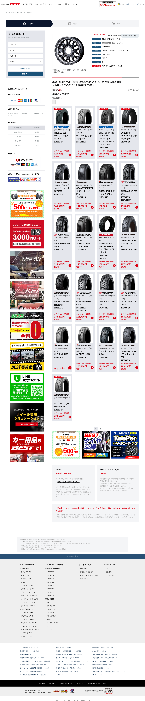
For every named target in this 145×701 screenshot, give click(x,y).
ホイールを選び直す (129, 35)
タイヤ (27, 4)
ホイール (40, 4)
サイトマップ (80, 683)
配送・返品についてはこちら (68, 482)
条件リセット (26, 68)
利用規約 (51, 683)
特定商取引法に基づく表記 (97, 683)
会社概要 (42, 683)
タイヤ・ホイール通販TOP (14, 13)
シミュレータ (67, 4)
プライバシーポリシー (65, 683)
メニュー (52, 4)
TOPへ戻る (72, 556)
